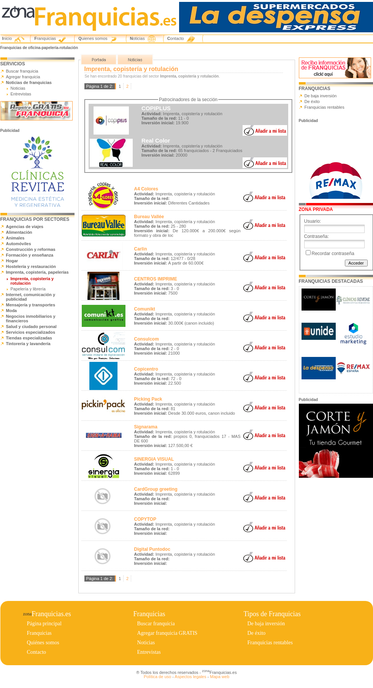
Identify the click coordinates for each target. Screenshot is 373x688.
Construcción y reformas (31, 249)
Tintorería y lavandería (28, 343)
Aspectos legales (190, 676)
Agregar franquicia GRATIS (167, 633)
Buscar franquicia (22, 71)
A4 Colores (146, 189)
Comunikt (144, 309)
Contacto (175, 38)
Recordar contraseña (333, 253)
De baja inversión (321, 96)
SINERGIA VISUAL (154, 459)
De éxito (312, 101)
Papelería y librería (28, 289)
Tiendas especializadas (29, 338)
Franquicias (45, 38)
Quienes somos (92, 38)
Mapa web (219, 676)
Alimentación (19, 232)
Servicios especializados (31, 332)
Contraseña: (316, 236)
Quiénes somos (43, 642)
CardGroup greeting (156, 489)
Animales (15, 238)
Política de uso (157, 676)
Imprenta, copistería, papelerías (37, 272)
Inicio (7, 38)
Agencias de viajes (24, 226)
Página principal (44, 623)
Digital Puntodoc (152, 549)
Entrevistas (21, 94)
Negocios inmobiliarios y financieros (31, 318)
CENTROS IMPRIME (155, 279)
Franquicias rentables (324, 107)
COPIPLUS (156, 108)
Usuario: (312, 221)
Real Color (155, 140)
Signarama (145, 427)
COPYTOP (145, 519)
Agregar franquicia (23, 77)
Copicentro (146, 369)
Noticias (137, 38)
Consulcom (146, 339)
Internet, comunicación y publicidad (31, 296)
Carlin (140, 249)
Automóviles (18, 243)
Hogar (12, 260)
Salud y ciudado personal (31, 326)
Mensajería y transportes (31, 305)
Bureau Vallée (149, 216)
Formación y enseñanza (30, 255)
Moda (11, 310)
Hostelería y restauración (31, 266)
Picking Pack (148, 399)
